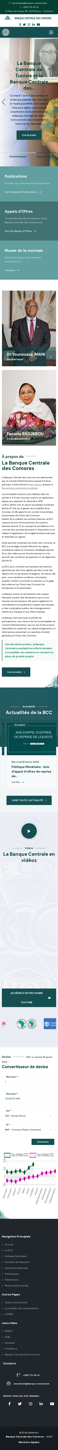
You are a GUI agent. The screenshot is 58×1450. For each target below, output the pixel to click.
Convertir (43, 1141)
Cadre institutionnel (14, 1302)
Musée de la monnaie (15, 1285)
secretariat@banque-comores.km (28, 3)
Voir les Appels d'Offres (20, 231)
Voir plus (12, 270)
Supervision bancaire (15, 1268)
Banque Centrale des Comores (25, 1436)
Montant (12, 1076)
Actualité (20, 725)
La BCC (7, 1250)
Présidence (9, 1348)
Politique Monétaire (14, 1256)
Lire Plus (18, 782)
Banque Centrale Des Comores (21, 1354)
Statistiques (10, 1273)
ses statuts (35, 484)
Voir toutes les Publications (23, 192)
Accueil (7, 1244)
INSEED (7, 1331)
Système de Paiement (15, 1262)
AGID (6, 1337)
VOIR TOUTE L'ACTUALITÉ (29, 800)
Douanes (8, 1342)
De (8, 1110)
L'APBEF (7, 1314)
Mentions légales (29, 1442)
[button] (4, 102)
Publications (10, 1279)
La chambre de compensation (20, 1308)
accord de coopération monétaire (20, 488)
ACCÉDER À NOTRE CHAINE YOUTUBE (31, 997)
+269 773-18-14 (29, 7)
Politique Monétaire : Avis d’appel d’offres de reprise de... (31, 771)
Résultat (12, 1093)
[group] (23, 156)
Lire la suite (29, 135)
